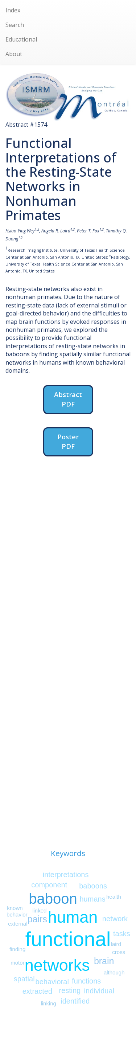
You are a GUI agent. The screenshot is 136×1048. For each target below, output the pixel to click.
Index (12, 10)
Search (14, 25)
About (13, 54)
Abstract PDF (68, 399)
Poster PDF (68, 441)
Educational (21, 39)
